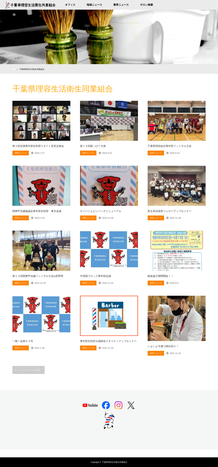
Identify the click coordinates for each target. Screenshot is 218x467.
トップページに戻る (30, 370)
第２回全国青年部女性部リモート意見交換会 (38, 146)
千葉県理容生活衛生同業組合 (114, 462)
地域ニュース (94, 4)
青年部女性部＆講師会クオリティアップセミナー (108, 341)
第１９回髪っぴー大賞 (93, 146)
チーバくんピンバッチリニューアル (100, 211)
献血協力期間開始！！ (160, 276)
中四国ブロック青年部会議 (95, 276)
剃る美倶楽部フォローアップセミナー (169, 211)
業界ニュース (121, 4)
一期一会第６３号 (22, 341)
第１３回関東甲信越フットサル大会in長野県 (37, 276)
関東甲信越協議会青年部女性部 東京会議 (36, 211)
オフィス (70, 4)
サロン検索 (146, 4)
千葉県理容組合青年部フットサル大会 (169, 146)
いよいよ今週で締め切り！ (163, 346)
